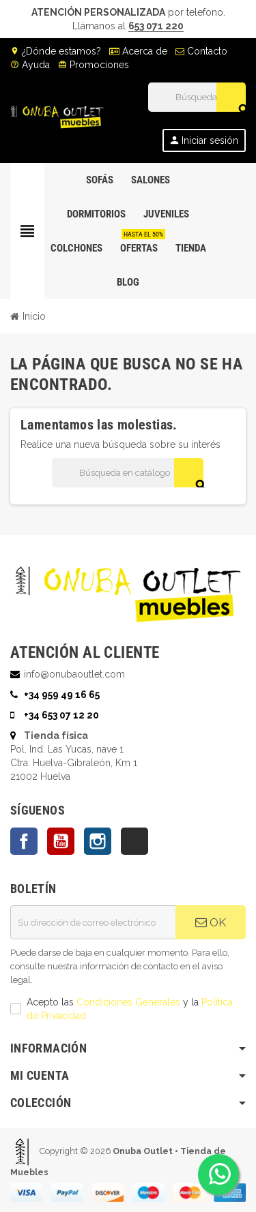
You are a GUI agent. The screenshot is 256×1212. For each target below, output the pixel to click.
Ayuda (30, 64)
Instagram (97, 841)
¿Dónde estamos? (55, 51)
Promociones (93, 64)
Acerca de (138, 51)
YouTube (60, 841)
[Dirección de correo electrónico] (92, 922)
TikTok (134, 841)
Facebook (24, 841)
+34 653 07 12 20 (61, 715)
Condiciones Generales (128, 1002)
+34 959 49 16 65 (62, 694)
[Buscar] (196, 97)
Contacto (201, 51)
